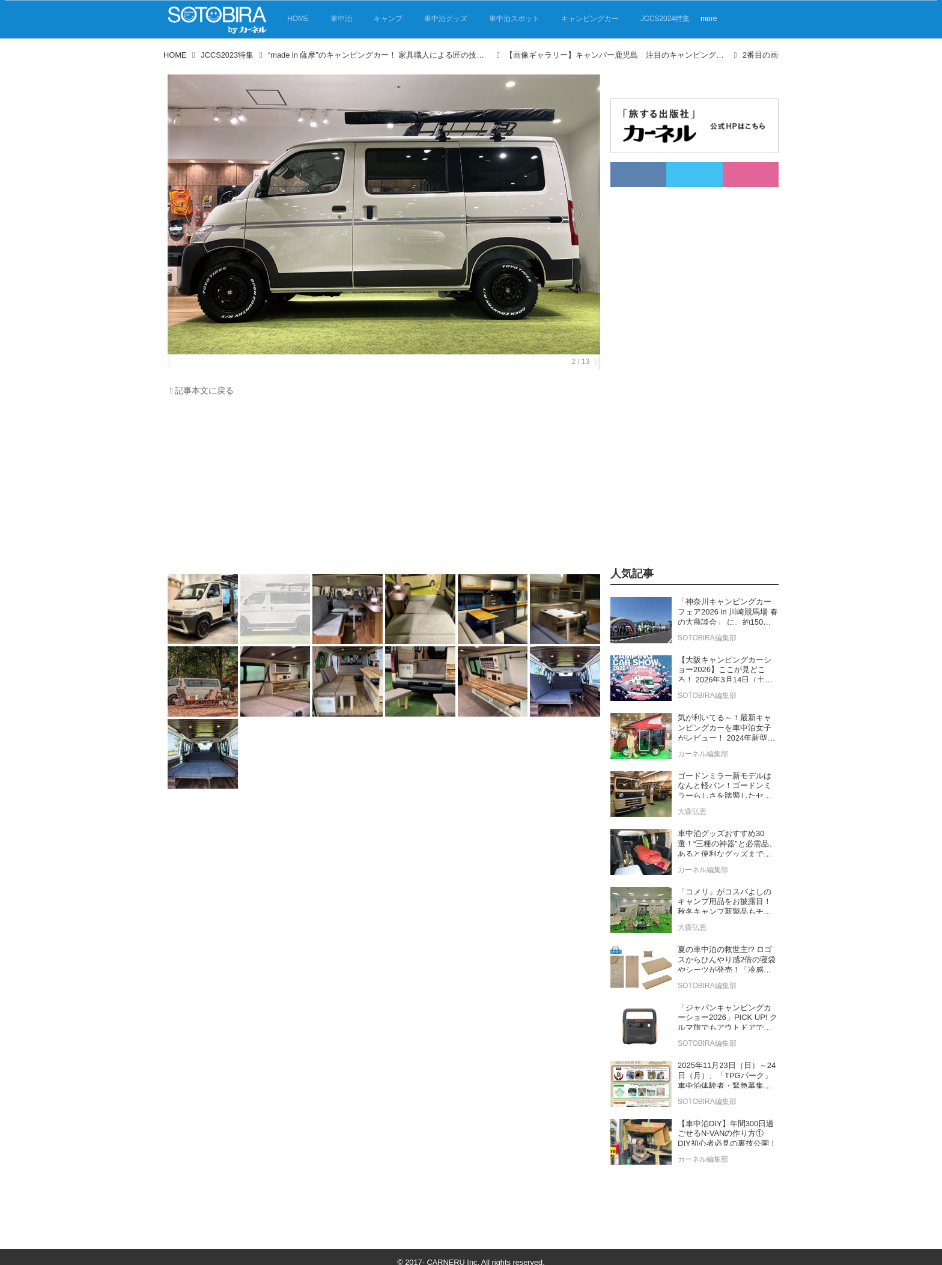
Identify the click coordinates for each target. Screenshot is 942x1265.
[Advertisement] (381, 488)
